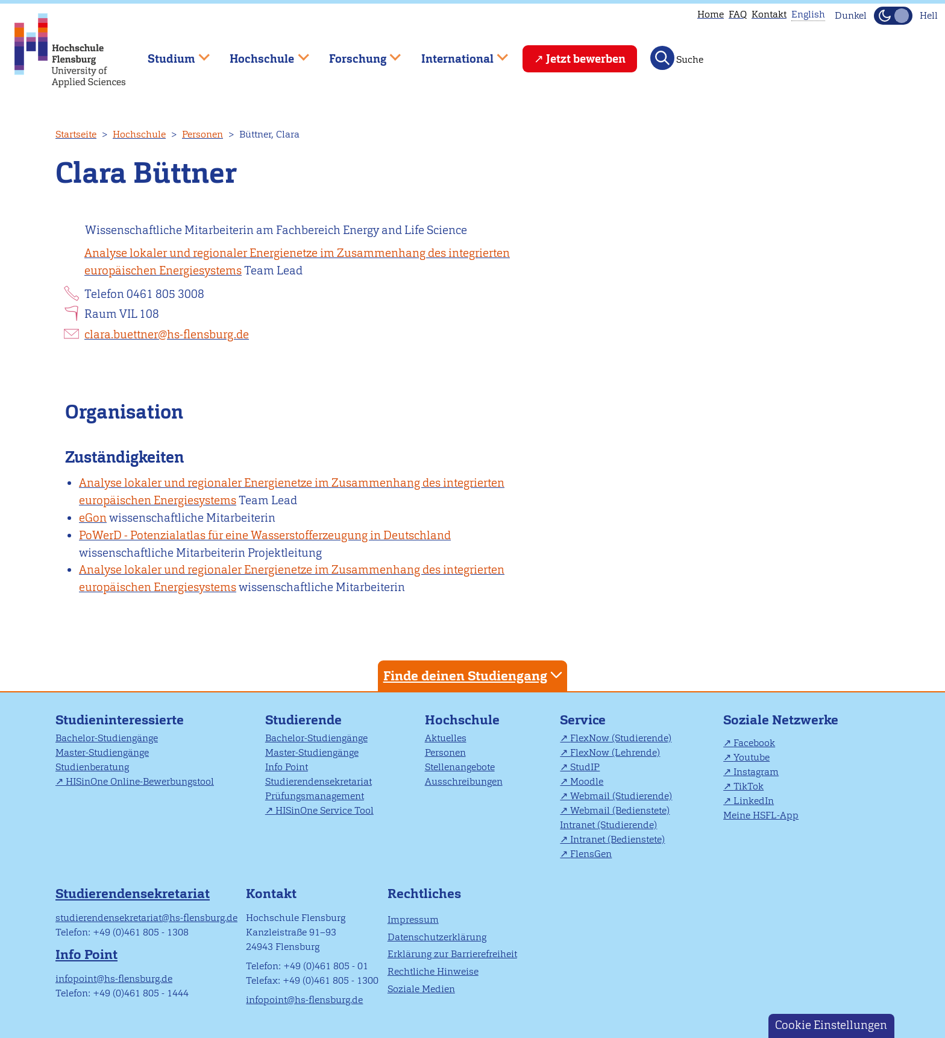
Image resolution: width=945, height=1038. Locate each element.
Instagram (756, 771)
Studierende (303, 720)
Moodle (586, 781)
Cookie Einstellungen (831, 1025)
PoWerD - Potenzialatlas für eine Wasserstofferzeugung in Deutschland (265, 535)
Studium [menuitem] (170, 53)
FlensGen (591, 853)
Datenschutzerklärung (437, 937)
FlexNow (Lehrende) (615, 752)
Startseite (75, 134)
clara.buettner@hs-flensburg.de (166, 334)
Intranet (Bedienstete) (617, 839)
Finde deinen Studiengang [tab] (474, 675)
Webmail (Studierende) (621, 796)
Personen (202, 134)
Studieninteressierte (119, 720)
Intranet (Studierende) (608, 824)
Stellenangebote (460, 767)
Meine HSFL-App (761, 815)
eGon (93, 517)
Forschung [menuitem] (356, 53)
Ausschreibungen (464, 781)
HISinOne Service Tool (324, 810)
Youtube (751, 757)
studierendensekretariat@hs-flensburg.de (146, 917)
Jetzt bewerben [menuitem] (586, 58)
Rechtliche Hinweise (433, 971)
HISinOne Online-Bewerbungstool (140, 781)
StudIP (585, 767)
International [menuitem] (456, 53)
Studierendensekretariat (318, 781)
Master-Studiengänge (102, 752)
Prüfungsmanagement (314, 796)
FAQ (738, 14)
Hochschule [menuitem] (261, 53)
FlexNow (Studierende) (620, 738)
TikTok (748, 786)
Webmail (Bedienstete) (620, 810)
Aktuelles (445, 738)
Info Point (286, 767)
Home (710, 14)
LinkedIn (753, 800)
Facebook (754, 742)
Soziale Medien (421, 989)
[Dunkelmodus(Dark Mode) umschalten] (893, 16)
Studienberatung (92, 767)
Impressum (413, 919)
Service (583, 720)
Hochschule (139, 134)
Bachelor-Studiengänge (106, 738)
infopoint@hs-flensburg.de (113, 978)
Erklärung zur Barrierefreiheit (452, 954)
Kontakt (769, 14)
